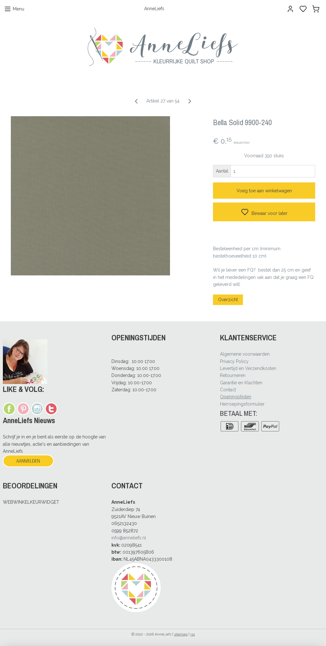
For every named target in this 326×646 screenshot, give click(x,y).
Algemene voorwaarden (245, 354)
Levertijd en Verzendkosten (248, 368)
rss (192, 634)
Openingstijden (235, 396)
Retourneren (232, 375)
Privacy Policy (234, 361)
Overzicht (228, 299)
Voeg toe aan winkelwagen (264, 190)
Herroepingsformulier (242, 404)
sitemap (181, 634)
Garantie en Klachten (241, 382)
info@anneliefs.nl (128, 537)
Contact (228, 389)
